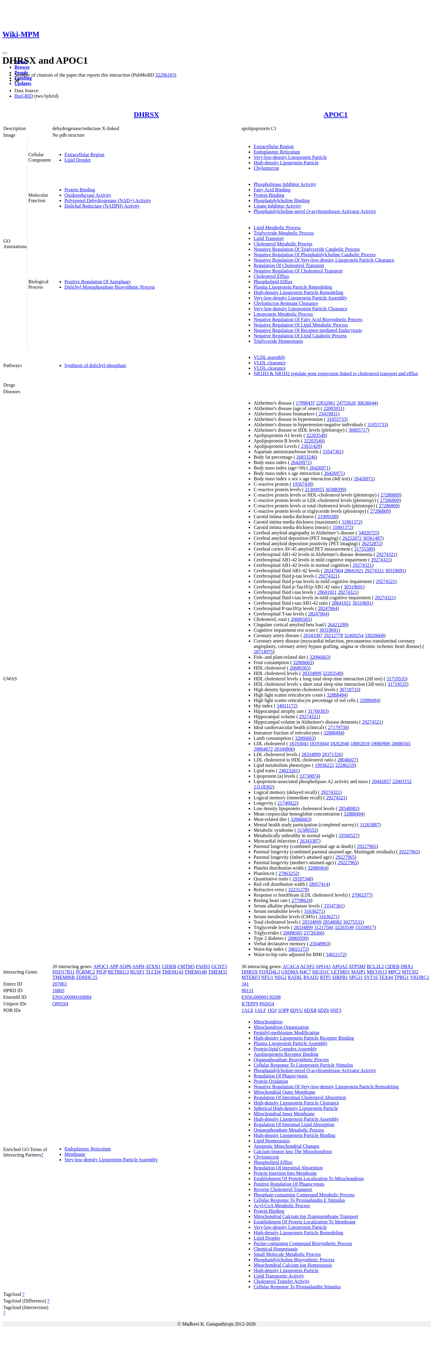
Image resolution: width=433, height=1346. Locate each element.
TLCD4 (153, 971)
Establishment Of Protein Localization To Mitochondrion (308, 1178)
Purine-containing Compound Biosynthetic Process (302, 1243)
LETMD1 (340, 971)
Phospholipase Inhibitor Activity (284, 184)
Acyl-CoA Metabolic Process (281, 1205)
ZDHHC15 (86, 977)
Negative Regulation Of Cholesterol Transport (297, 270)
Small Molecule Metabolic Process (287, 1254)
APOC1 (336, 114)
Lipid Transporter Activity (278, 1275)
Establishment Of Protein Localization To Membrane (304, 1221)
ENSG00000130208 (261, 997)
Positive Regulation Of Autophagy (97, 281)
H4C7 (305, 971)
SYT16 (371, 977)
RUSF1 (137, 971)
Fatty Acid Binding (271, 189)
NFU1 (267, 977)
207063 (59, 983)
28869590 (297, 938)
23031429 (310, 446)
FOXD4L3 (269, 971)
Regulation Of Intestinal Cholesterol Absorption (299, 1097)
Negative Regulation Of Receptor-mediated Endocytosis (307, 330)
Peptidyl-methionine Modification (286, 1032)
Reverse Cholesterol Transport (282, 1189)
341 (245, 983)
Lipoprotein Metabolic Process (283, 314)
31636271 (313, 911)
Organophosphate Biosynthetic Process (291, 1059)
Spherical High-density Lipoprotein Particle (295, 1108)
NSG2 (281, 977)
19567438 (302, 484)
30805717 (358, 430)
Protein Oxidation (270, 1081)
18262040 (339, 743)
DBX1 (407, 966)
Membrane (74, 1154)
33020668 (374, 635)
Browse (21, 67)
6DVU (296, 1010)
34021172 (286, 705)
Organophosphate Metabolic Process (288, 1129)
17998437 (305, 403)
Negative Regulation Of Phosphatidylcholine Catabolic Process (314, 254)
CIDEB (169, 966)
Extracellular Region (84, 154)
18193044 (319, 743)
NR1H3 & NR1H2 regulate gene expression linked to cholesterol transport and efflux (335, 373)
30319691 (394, 570)
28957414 (318, 884)
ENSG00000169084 (71, 997)
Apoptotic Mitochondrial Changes (286, 1146)
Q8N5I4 (60, 1003)
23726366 (313, 932)
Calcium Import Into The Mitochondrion (292, 1151)
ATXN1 (153, 966)
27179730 (337, 727)
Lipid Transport (268, 238)
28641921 (354, 570)
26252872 (351, 538)
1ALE (247, 1010)
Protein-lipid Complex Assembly (285, 1048)
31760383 (317, 711)
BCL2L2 (375, 966)
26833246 (306, 457)
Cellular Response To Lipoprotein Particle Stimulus (303, 1065)
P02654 (266, 1003)
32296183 (165, 74)
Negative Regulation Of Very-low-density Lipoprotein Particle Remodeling (325, 1086)
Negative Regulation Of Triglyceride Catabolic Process (306, 249)
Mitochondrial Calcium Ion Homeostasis (292, 1265)
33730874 (308, 776)
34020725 (368, 532)
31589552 (307, 830)
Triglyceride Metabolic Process (283, 232)
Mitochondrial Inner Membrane (284, 1113)
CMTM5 (186, 966)
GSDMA (289, 971)
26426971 (300, 462)
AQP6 (125, 966)
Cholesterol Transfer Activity (281, 1281)
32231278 (297, 889)
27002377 (361, 895)
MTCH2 (410, 971)
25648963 (319, 943)
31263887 (369, 824)
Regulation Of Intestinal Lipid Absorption (293, 1124)
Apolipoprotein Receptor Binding (285, 1054)
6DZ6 (323, 1010)
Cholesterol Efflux (271, 276)
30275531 (352, 922)
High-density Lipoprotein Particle (285, 162)
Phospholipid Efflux (272, 281)
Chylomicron (266, 168)
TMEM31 (217, 971)
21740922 (287, 803)
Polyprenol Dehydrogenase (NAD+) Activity (107, 200)
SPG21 (356, 977)
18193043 (298, 743)
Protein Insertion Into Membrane (285, 1173)
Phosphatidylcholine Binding (281, 200)
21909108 (327, 516)
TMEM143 (172, 971)
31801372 (351, 521)
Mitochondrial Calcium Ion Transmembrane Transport (305, 1216)
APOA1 (323, 966)
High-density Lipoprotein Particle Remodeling (298, 292)
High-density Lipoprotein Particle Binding (294, 1135)
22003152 (402, 781)
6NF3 (335, 1010)
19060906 (380, 743)
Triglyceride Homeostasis (278, 341)
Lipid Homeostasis (271, 1140)
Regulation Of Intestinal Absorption (288, 1167)
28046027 (347, 759)
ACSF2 (307, 966)
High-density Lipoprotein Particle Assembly (296, 1119)
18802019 (360, 743)
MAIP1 (358, 971)
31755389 (363, 548)
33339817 (364, 927)
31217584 (323, 927)
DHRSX (146, 114)
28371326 (331, 754)
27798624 (301, 900)
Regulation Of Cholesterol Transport (288, 265)
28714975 (263, 651)
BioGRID (23, 96)
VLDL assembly (269, 357)
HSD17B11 (63, 971)
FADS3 (203, 966)
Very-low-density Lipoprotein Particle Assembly (300, 297)
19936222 (324, 765)
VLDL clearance (269, 362)
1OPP (283, 1010)
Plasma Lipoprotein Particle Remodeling (292, 287)
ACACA (291, 966)
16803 (58, 990)
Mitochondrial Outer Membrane (284, 1092)
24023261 (288, 770)
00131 (247, 990)
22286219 (345, 765)
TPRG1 (401, 977)
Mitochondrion (267, 1021)
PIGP (101, 971)
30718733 (349, 689)
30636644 (366, 403)
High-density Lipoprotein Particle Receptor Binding (303, 1038)
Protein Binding (79, 189)
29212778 (333, 635)
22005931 (333, 408)
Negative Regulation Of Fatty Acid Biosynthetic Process (307, 319)
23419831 (328, 413)
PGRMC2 (85, 971)
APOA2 (340, 966)
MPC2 (394, 971)
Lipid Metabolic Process (276, 227)
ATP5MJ (357, 966)
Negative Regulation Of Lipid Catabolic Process (300, 335)
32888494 (336, 694)
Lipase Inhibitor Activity (277, 205)
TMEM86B (63, 977)
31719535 (396, 678)
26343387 (313, 635)
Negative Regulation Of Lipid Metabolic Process (300, 324)
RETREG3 (118, 971)
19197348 (302, 878)
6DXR (310, 1010)
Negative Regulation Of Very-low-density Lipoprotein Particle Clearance (323, 260)
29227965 (366, 846)
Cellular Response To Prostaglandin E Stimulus (299, 1200)
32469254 (354, 635)
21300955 (314, 489)
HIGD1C (321, 971)
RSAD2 (311, 977)
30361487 (372, 538)
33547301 (332, 451)
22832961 (326, 403)
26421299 (337, 624)
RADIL (295, 977)
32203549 (316, 435)
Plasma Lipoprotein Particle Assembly (290, 1043)
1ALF (260, 1010)
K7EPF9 (249, 1003)
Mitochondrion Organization (281, 1027)
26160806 (283, 749)
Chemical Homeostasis (275, 1248)
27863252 (288, 873)
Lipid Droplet (77, 160)
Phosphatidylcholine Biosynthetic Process (293, 1259)
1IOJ (272, 1010)
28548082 (348, 808)
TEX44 (386, 977)
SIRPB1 (340, 977)
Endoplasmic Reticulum (276, 151)
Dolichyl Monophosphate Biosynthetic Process (109, 287)
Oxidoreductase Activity (87, 195)
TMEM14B (196, 971)
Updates (22, 83)
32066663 (319, 657)
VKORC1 (419, 977)
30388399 (335, 489)
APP (113, 966)
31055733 (336, 419)
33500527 (348, 835)
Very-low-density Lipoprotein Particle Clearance (300, 308)
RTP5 (325, 977)
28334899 (311, 673)
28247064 (333, 570)
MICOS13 (377, 971)
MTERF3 (250, 977)
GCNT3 (219, 966)
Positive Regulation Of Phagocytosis (288, 1183)
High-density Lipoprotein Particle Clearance (296, 1102)
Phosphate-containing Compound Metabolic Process (304, 1194)
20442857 (381, 781)
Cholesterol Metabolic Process (282, 243)
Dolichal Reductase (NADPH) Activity (102, 205)
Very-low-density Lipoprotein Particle (290, 157)
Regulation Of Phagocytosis (280, 1075)
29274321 (386, 554)
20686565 (300, 619)
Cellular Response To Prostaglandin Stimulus (297, 1286)
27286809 (390, 494)
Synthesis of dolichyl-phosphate (95, 365)
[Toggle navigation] (4, 53)
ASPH (138, 966)
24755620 (346, 403)
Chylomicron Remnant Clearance (285, 303)
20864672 (263, 749)
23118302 (262, 786)
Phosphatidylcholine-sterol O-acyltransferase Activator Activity (314, 211)
